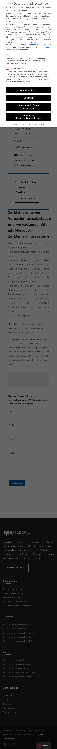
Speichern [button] (29, 96)
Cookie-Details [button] (17, 123)
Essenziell (13, 53)
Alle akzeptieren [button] (28, 88)
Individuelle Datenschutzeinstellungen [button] (28, 115)
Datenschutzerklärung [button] (29, 123)
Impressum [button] (40, 123)
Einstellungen (45, 45)
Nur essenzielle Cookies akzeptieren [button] (28, 105)
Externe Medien (15, 66)
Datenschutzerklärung (37, 43)
